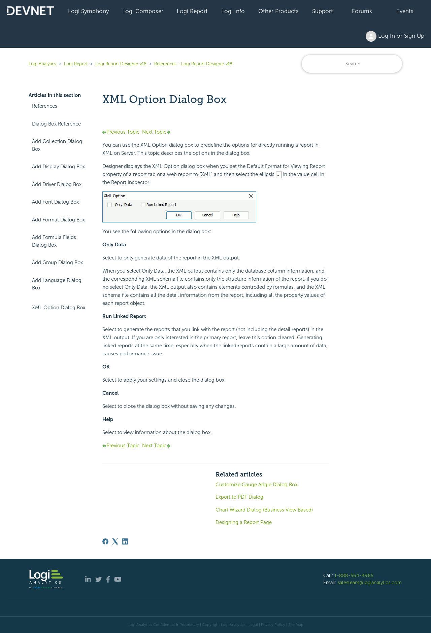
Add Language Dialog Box (56, 284)
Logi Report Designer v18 (121, 63)
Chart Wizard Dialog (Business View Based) (264, 510)
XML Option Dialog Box (58, 308)
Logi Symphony (88, 11)
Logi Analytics (42, 63)
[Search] (351, 64)
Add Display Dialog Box (58, 167)
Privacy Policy (273, 624)
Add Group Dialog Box (57, 262)
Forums (362, 11)
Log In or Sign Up (395, 36)
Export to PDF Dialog (239, 497)
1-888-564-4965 (353, 575)
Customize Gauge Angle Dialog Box (256, 485)
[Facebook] (105, 541)
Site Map (295, 624)
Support (322, 11)
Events (404, 11)
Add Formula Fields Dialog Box (54, 241)
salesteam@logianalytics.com (370, 582)
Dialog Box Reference (56, 124)
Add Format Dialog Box (58, 220)
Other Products (278, 11)
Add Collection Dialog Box (57, 145)
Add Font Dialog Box (55, 202)
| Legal (252, 624)
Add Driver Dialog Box (56, 184)
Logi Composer (142, 11)
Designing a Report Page (244, 522)
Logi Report (192, 11)
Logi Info (233, 11)
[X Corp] (115, 541)
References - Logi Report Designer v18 (193, 63)
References (44, 106)
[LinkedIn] (125, 541)
